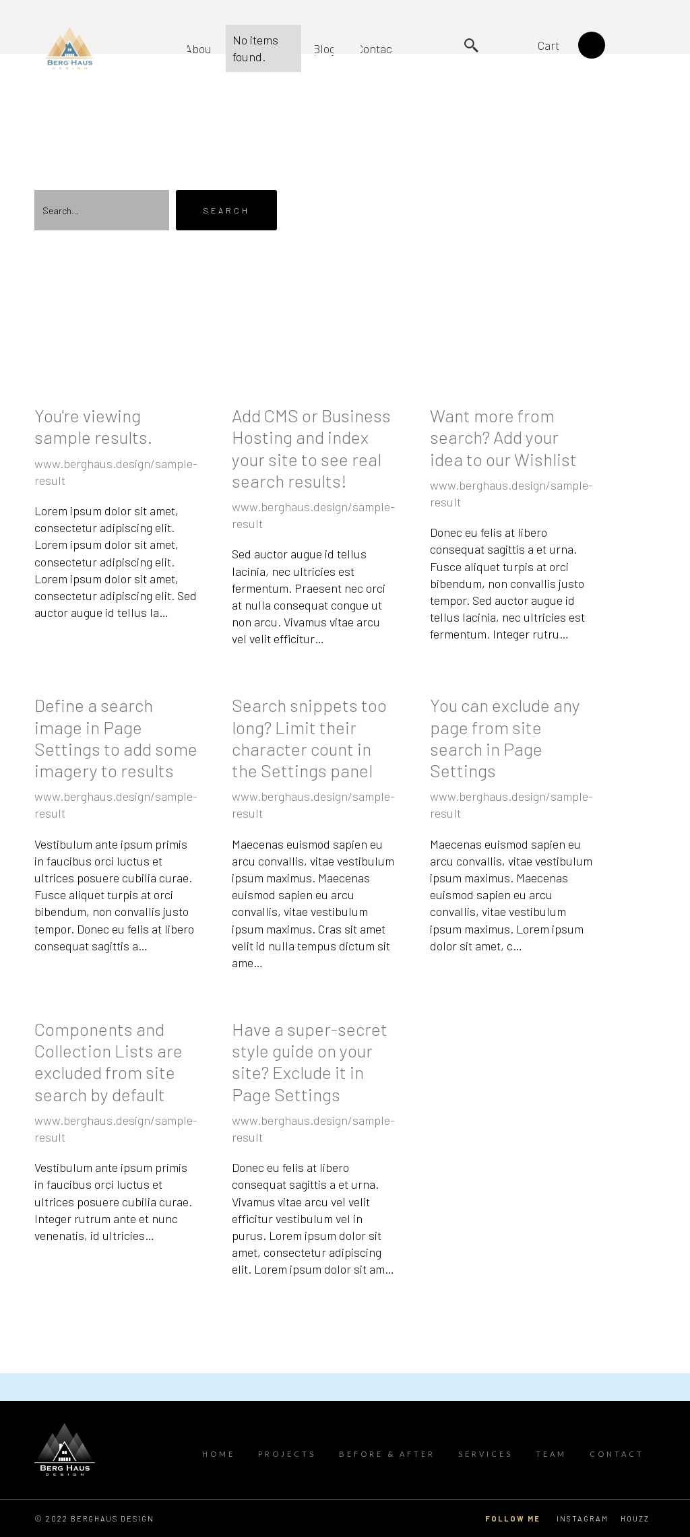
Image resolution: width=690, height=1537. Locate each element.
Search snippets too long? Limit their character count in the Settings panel (309, 737)
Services (485, 1453)
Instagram (582, 1518)
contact (617, 1453)
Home (218, 1453)
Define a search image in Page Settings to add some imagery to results (115, 737)
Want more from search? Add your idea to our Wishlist (503, 437)
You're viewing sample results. (93, 426)
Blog (324, 48)
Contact (376, 48)
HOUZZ (635, 1518)
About (200, 48)
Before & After (387, 1453)
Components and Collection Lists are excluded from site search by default (108, 1061)
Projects (287, 1453)
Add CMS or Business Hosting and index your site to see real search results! (311, 448)
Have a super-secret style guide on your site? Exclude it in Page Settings (309, 1061)
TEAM (551, 1453)
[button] (564, 45)
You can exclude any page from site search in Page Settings (505, 737)
